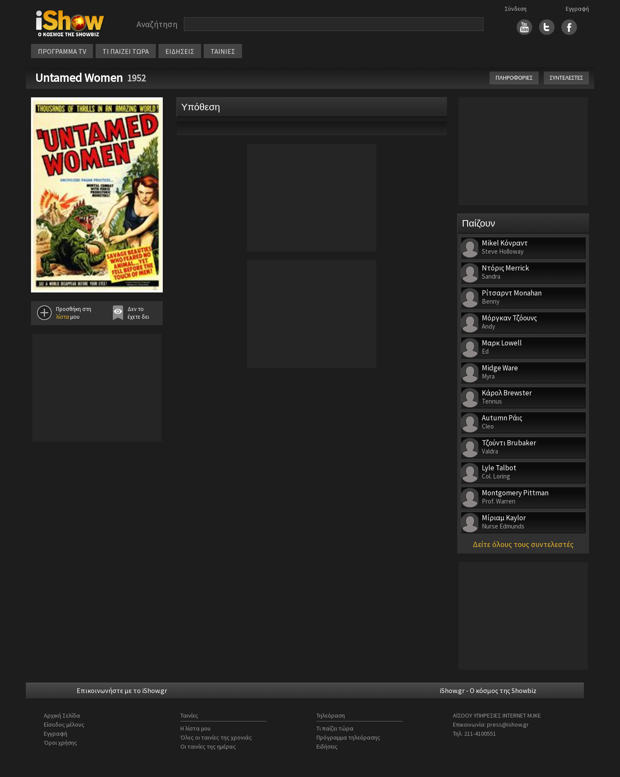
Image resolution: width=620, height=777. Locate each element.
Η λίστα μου (195, 728)
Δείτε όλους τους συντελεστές (523, 544)
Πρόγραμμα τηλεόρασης (348, 737)
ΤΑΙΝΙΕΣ (223, 51)
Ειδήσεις (327, 746)
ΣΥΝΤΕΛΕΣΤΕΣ (566, 77)
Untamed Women (79, 77)
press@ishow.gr (508, 724)
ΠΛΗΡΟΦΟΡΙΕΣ (514, 77)
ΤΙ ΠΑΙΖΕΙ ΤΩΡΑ (125, 51)
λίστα (62, 316)
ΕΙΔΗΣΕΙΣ (179, 51)
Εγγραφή (577, 8)
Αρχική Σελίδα (62, 715)
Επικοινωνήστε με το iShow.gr (122, 690)
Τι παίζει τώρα (334, 728)
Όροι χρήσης (60, 742)
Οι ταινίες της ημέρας (208, 746)
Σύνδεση (516, 8)
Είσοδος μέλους (64, 724)
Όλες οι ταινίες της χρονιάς (216, 737)
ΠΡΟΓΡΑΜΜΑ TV (62, 51)
